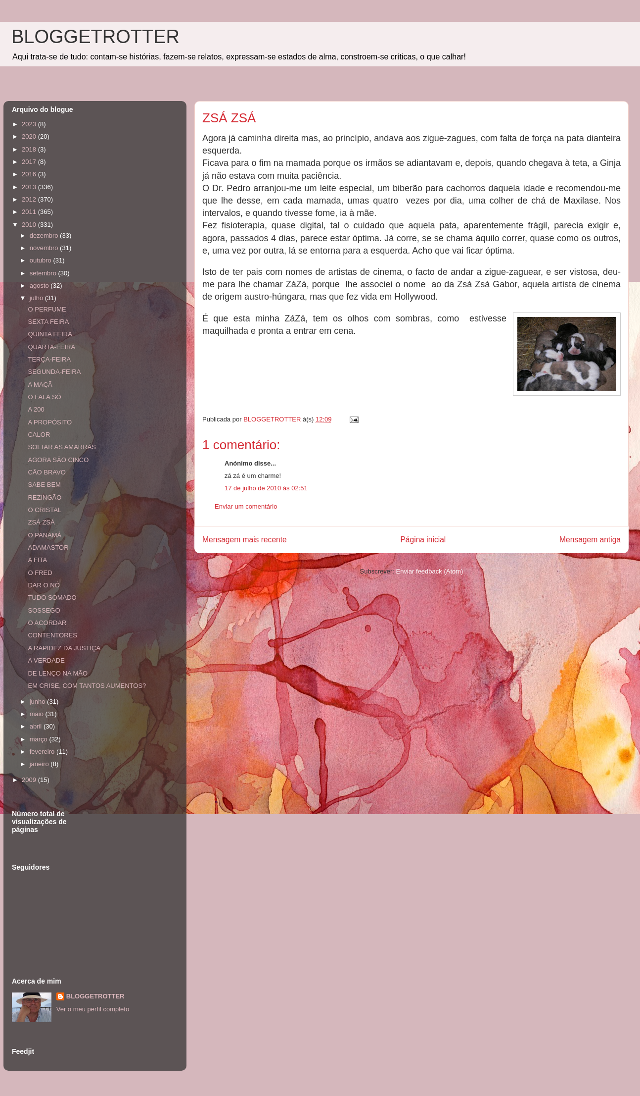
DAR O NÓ (43, 585)
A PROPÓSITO (50, 422)
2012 (30, 199)
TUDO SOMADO (52, 597)
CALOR (39, 434)
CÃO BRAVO (46, 472)
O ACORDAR (47, 622)
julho (37, 298)
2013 (30, 187)
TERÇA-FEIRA (49, 359)
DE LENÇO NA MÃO (58, 673)
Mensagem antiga (590, 539)
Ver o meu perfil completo (92, 1009)
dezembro (45, 235)
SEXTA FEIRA (48, 321)
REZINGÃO (44, 497)
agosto (40, 285)
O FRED (40, 572)
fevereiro (43, 751)
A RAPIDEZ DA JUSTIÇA (64, 648)
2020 (30, 136)
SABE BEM (44, 484)
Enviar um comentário (246, 506)
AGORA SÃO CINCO (58, 460)
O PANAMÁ (44, 535)
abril (37, 726)
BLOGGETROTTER (95, 36)
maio (38, 714)
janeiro (40, 764)
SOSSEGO (44, 610)
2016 (30, 174)
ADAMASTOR (48, 547)
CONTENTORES (52, 635)
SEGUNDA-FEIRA (54, 371)
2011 (30, 211)
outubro (41, 260)
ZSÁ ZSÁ (41, 522)
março (39, 739)
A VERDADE (46, 660)
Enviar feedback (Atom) (429, 571)
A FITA (37, 560)
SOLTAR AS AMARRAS (62, 447)
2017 (30, 161)
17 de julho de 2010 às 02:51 (266, 488)
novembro (45, 248)
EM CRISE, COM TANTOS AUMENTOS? (87, 685)
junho (38, 701)
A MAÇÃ (40, 384)
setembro (44, 273)
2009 (30, 779)
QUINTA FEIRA (50, 334)
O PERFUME (47, 309)
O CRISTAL (44, 510)
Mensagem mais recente (244, 539)
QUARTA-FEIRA (51, 347)
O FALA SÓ (44, 397)
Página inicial (423, 539)
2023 (30, 124)
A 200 (36, 409)
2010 (30, 224)
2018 (30, 149)
